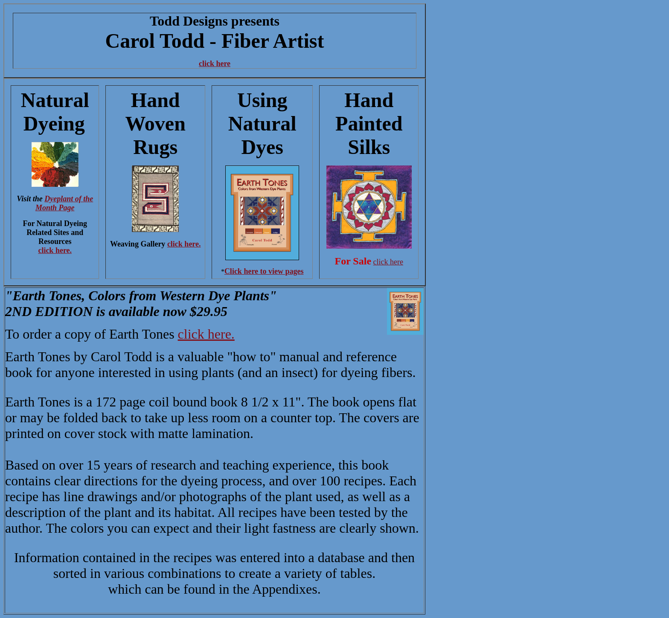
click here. (55, 250)
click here (214, 63)
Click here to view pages (264, 271)
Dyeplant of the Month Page (64, 203)
